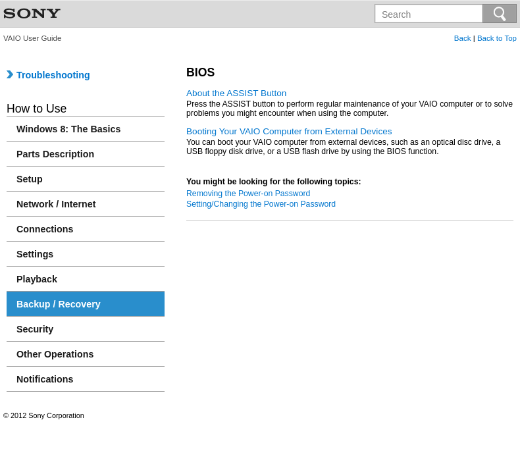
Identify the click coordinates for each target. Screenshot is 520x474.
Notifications (44, 379)
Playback (36, 279)
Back (462, 38)
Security (34, 329)
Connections (44, 229)
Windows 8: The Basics (68, 129)
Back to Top (497, 38)
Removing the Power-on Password (248, 193)
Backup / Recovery (58, 304)
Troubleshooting (48, 75)
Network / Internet (56, 204)
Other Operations (54, 354)
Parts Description (55, 154)
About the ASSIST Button (236, 93)
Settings (34, 254)
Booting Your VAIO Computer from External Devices (289, 131)
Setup (29, 179)
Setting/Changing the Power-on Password (261, 204)
